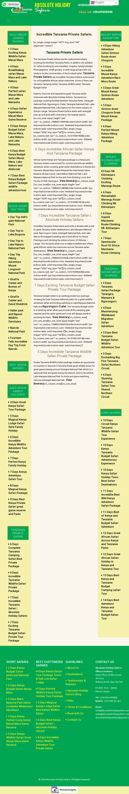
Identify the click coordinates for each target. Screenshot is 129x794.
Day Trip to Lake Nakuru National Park (16, 244)
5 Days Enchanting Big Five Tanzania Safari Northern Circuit (110, 361)
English (97, 3)
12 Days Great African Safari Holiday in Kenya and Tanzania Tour (110, 562)
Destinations (74, 674)
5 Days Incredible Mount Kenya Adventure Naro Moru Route (110, 74)
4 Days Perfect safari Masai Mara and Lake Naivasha (17, 95)
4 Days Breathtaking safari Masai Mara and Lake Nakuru (17, 74)
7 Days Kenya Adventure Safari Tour (17, 475)
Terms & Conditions (79, 707)
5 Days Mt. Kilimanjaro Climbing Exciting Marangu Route (110, 178)
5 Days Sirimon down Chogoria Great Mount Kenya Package (110, 113)
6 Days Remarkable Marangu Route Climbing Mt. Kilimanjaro (110, 200)
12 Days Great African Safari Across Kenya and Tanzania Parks (110, 540)
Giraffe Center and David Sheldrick (17, 300)
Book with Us (74, 713)
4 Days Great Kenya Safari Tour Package (17, 406)
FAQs (70, 700)
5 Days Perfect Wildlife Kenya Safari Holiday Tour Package (49, 692)
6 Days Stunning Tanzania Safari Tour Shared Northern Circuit (108, 385)
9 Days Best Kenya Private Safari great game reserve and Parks (17, 507)
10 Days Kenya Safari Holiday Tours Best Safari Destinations (109, 477)
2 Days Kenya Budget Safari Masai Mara (18, 689)
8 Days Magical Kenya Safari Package (17, 489)
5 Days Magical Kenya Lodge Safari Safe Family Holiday (17, 423)
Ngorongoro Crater (54, 306)
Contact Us (73, 719)
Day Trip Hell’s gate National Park (18, 220)
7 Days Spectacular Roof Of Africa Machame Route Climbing (110, 245)
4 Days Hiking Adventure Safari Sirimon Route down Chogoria (110, 53)
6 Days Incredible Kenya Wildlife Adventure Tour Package (17, 444)
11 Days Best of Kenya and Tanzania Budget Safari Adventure (110, 519)
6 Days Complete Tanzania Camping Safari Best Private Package (15, 555)
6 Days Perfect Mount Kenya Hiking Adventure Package (110, 134)
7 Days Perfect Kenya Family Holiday (17, 462)
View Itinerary (68, 180)
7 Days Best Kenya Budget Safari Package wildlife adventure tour (17, 183)
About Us (72, 667)
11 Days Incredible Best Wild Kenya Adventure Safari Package (110, 498)
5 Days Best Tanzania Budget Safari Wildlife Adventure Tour (110, 340)
